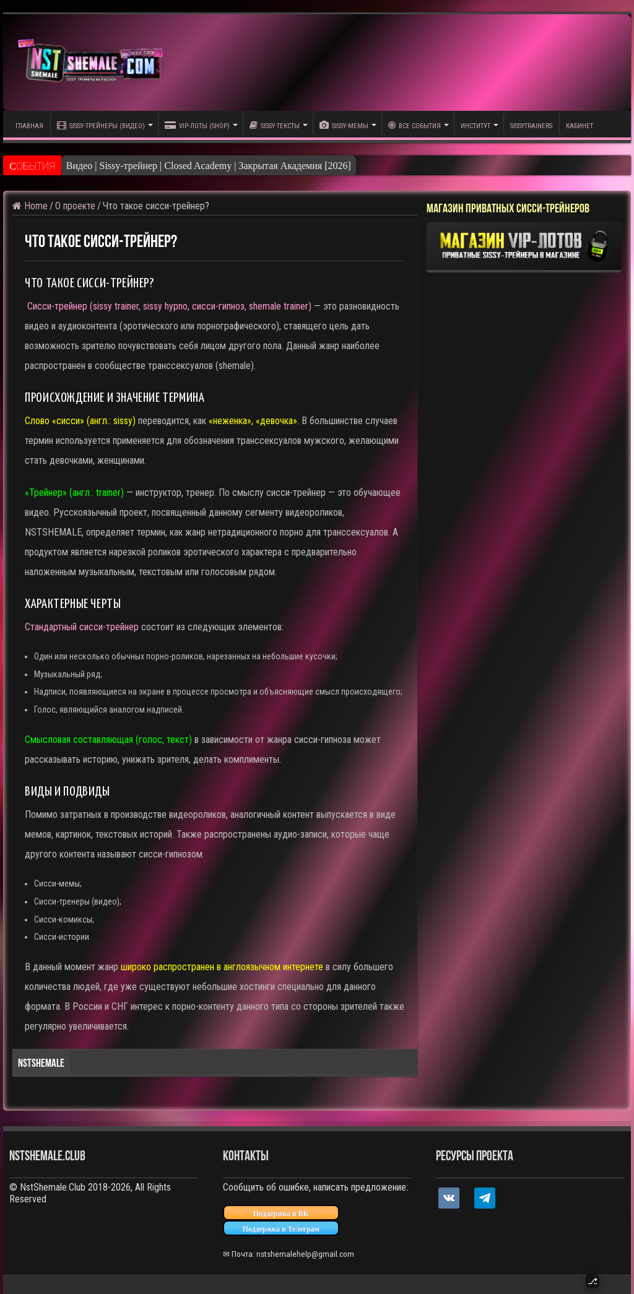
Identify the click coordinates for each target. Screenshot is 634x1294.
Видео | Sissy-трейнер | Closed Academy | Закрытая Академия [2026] (208, 165)
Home (30, 206)
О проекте (75, 206)
